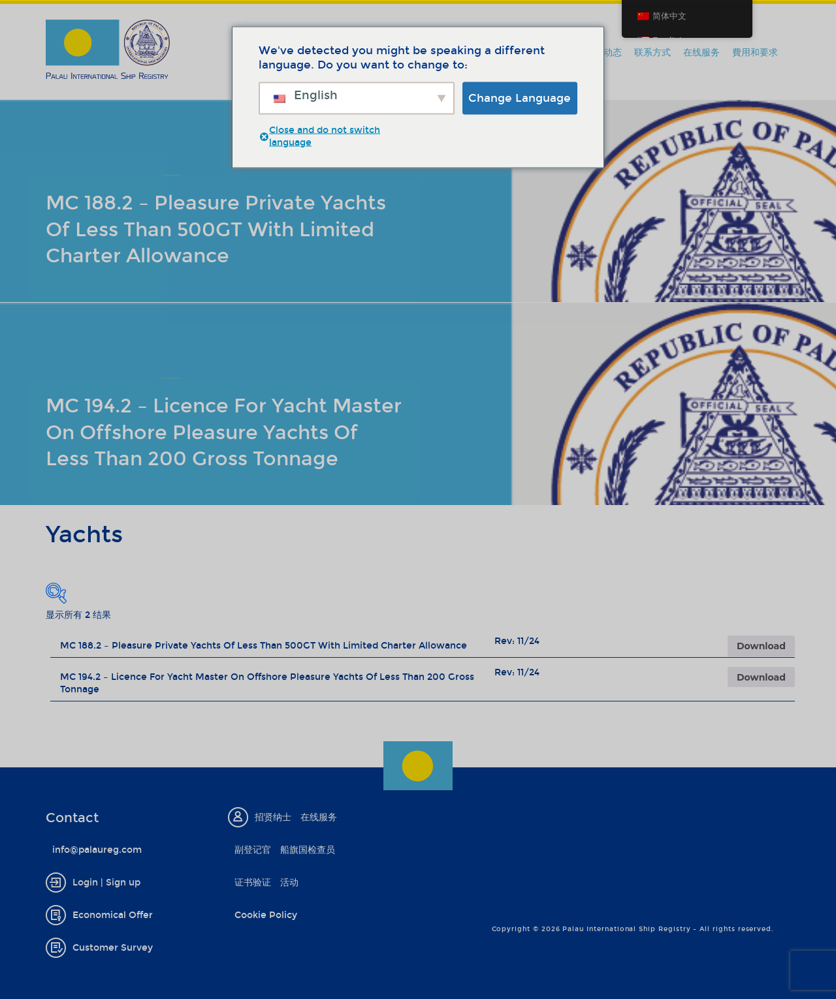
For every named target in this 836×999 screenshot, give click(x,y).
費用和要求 (755, 52)
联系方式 (652, 52)
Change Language (519, 97)
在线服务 (701, 52)
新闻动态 (603, 52)
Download (761, 646)
